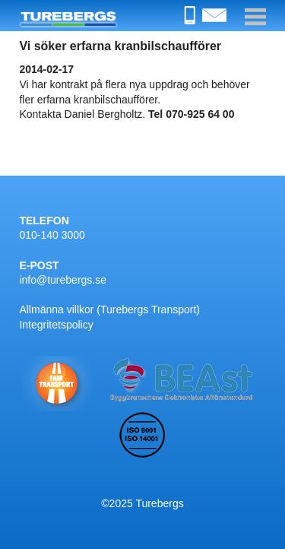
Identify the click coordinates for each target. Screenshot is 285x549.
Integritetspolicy (56, 325)
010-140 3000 (51, 235)
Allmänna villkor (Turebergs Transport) (109, 309)
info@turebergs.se (62, 280)
